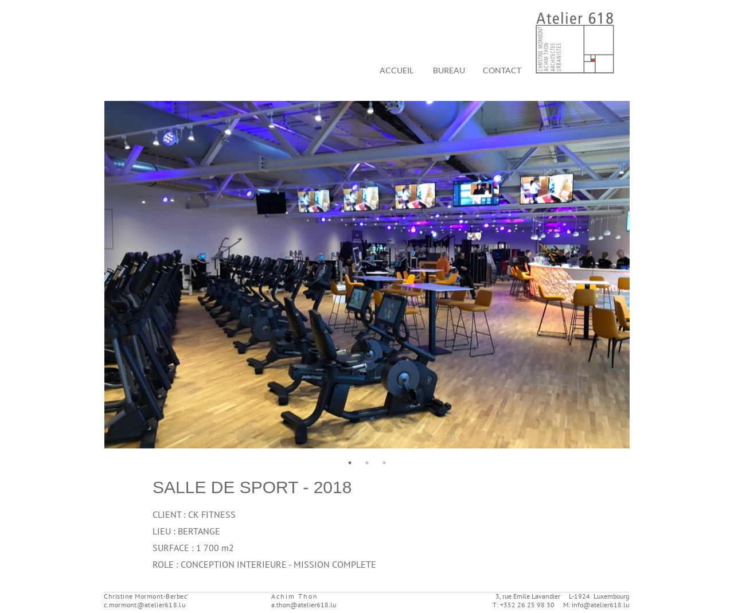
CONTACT (502, 70)
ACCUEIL (396, 70)
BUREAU (449, 70)
